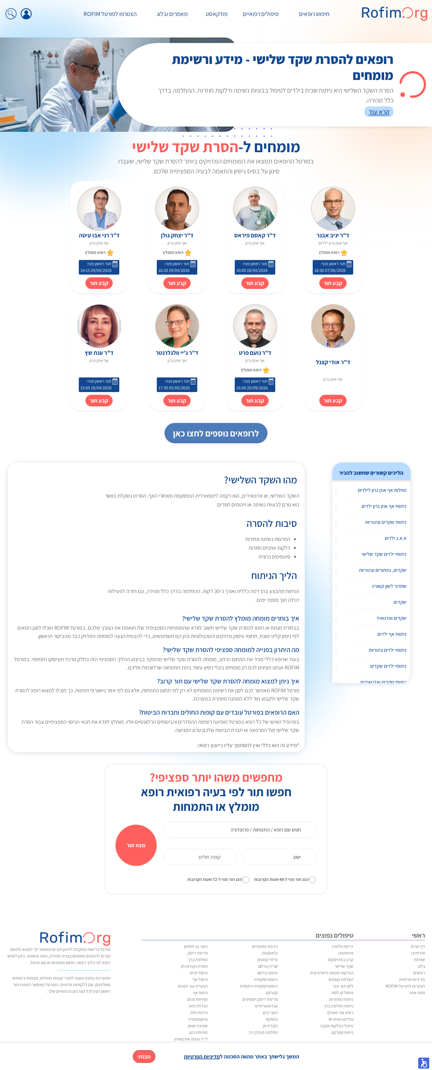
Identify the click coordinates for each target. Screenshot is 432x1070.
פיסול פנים (199, 973)
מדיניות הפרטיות (202, 1056)
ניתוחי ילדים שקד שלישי (384, 554)
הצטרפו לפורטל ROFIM (110, 14)
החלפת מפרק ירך (263, 1032)
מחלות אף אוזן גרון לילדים (382, 490)
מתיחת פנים (197, 999)
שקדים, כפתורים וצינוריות (382, 570)
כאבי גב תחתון (196, 946)
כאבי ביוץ (270, 1012)
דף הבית (418, 946)
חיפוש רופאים (314, 14)
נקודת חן (270, 1026)
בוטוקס (272, 1019)
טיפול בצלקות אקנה (336, 1026)
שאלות (419, 959)
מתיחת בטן (198, 1032)
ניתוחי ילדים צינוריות (387, 650)
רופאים (419, 973)
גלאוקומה (269, 953)
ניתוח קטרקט (342, 1032)
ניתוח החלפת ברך (338, 1006)
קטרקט (272, 993)
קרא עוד (379, 111)
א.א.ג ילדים (395, 538)
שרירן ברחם (268, 966)
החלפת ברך (198, 959)
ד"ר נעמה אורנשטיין (191, 1039)
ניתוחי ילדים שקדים (388, 666)
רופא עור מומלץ (340, 1012)
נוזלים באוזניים (341, 1019)
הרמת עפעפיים (265, 946)
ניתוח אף (200, 993)
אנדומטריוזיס (266, 1006)
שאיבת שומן (198, 1026)
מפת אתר (417, 993)
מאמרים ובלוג (172, 14)
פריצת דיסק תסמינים (260, 999)
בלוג (421, 966)
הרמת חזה (199, 1012)
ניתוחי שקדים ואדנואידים (383, 682)
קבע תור (255, 283)
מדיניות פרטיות (412, 979)
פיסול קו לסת (342, 993)
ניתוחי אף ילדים (391, 634)
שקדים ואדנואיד (391, 618)
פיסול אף (200, 979)
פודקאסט (217, 14)
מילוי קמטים (267, 959)
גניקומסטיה (198, 1019)
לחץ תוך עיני (343, 986)
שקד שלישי (344, 966)
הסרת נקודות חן (194, 966)
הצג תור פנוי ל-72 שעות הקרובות (214, 879)
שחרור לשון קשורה (389, 586)
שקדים (400, 602)
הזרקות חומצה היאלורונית (331, 973)
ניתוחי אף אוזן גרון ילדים (384, 506)
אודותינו (418, 953)
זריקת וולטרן (342, 946)
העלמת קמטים (341, 979)
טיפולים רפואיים (261, 14)
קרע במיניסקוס (340, 959)
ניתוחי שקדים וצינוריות (385, 522)
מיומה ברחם (267, 973)
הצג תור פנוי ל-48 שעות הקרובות (281, 879)
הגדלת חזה (198, 1006)
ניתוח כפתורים (341, 999)
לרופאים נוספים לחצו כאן (216, 433)
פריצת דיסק (198, 953)
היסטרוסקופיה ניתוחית (259, 986)
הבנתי (143, 1056)
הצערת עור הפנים (193, 986)
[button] (423, 1063)
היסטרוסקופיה (266, 979)
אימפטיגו (345, 953)
